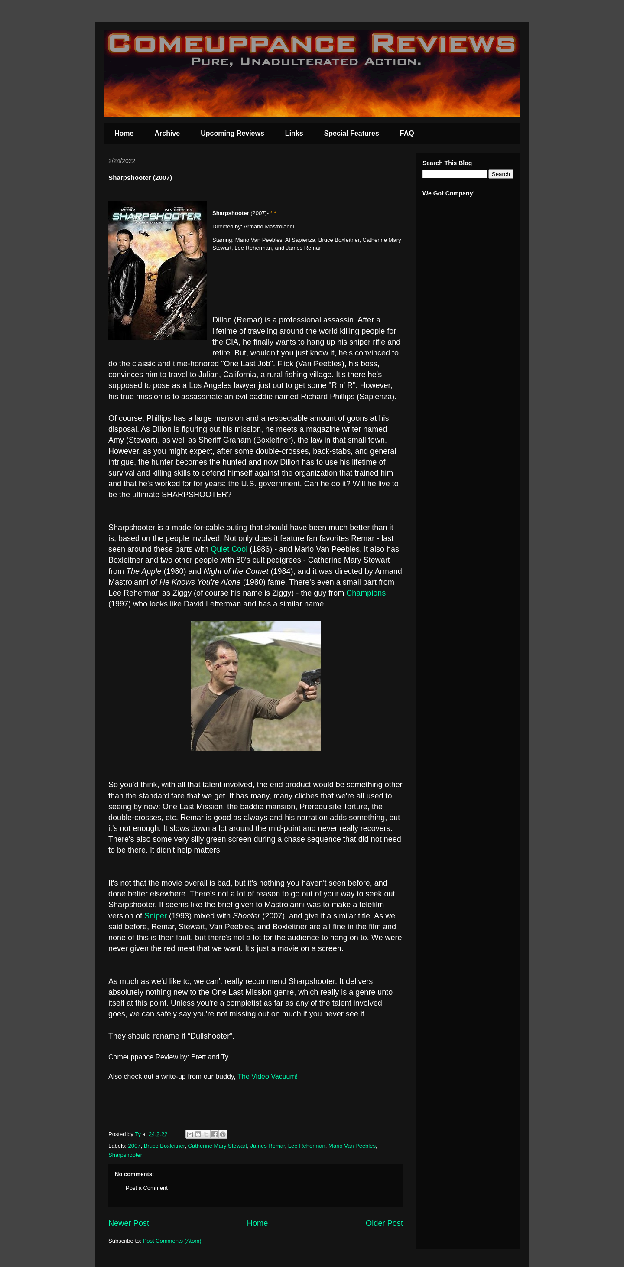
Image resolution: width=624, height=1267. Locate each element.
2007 (134, 1146)
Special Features (351, 133)
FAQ (407, 133)
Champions (366, 593)
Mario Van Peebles (352, 1146)
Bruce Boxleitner (164, 1146)
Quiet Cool (229, 549)
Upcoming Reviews (232, 133)
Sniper (156, 916)
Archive (167, 133)
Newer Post (128, 1223)
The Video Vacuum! (268, 1076)
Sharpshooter (125, 1155)
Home (123, 133)
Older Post (384, 1223)
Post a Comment (147, 1188)
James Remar (267, 1146)
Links (294, 133)
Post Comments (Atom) (172, 1241)
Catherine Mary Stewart (217, 1146)
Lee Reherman (306, 1146)
